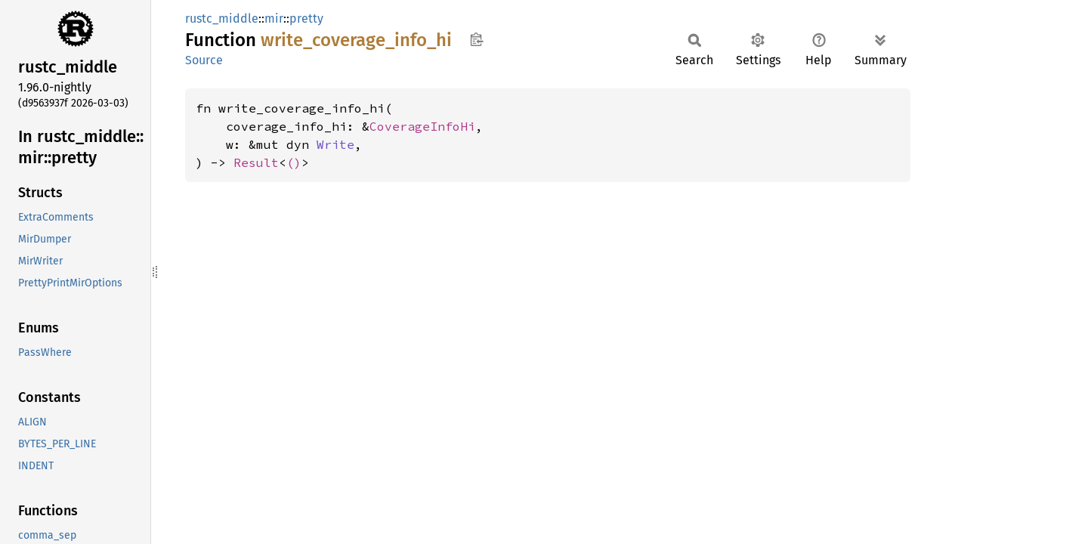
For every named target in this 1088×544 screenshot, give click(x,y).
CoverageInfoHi (422, 126)
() (293, 162)
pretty (306, 18)
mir (273, 18)
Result (256, 162)
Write (335, 144)
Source (204, 60)
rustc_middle (221, 18)
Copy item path (476, 39)
